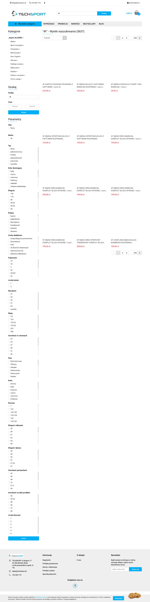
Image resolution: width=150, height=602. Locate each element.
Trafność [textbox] (47, 38)
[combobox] (55, 38)
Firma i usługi (16, 79)
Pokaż (23, 538)
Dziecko (14, 71)
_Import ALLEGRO (16, 38)
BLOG (101, 24)
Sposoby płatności (49, 574)
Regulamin (47, 560)
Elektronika (15, 68)
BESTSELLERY (89, 24)
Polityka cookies (49, 571)
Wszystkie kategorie (25, 24)
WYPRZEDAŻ (48, 24)
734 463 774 (16, 575)
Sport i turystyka (17, 45)
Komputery (15, 49)
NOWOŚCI (75, 24)
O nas (79, 560)
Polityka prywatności (50, 563)
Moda (13, 41)
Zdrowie (14, 60)
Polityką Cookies (41, 597)
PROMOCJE (63, 24)
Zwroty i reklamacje (50, 567)
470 (135, 38)
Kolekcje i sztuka (17, 64)
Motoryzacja (16, 53)
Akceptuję (118, 598)
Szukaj (23, 112)
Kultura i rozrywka (18, 75)
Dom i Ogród (16, 56)
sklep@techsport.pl (19, 571)
